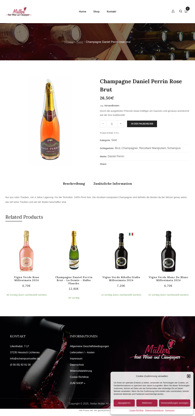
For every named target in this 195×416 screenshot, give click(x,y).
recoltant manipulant (152, 148)
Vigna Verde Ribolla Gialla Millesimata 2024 (121, 279)
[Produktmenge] (112, 124)
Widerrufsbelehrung (81, 371)
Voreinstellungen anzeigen (175, 403)
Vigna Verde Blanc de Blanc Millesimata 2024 (168, 279)
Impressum (170, 410)
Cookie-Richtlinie (136, 410)
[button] (188, 376)
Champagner (130, 148)
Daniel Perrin (116, 156)
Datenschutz (77, 364)
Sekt (79, 42)
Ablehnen (147, 403)
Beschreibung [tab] (74, 183)
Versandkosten (111, 105)
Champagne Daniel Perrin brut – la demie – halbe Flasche (74, 280)
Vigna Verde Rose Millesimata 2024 (26, 279)
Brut (117, 148)
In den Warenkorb (142, 123)
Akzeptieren (124, 403)
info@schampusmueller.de (25, 358)
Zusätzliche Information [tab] (112, 183)
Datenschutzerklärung (154, 410)
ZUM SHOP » (77, 383)
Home (69, 42)
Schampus (174, 148)
